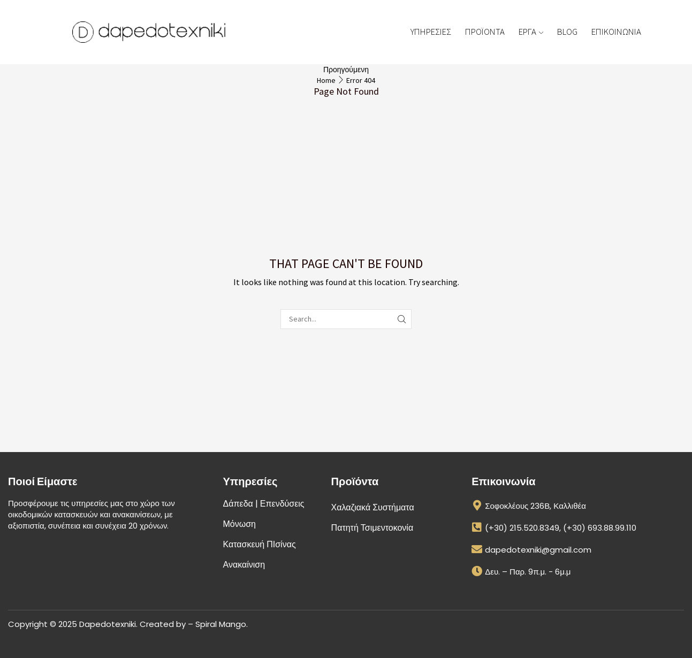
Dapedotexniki (107, 624)
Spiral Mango (220, 624)
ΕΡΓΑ (531, 31)
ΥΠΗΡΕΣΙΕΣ (430, 31)
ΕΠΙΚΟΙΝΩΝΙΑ (616, 31)
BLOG (567, 31)
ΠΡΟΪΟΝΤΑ (485, 31)
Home (326, 80)
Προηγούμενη (346, 69)
